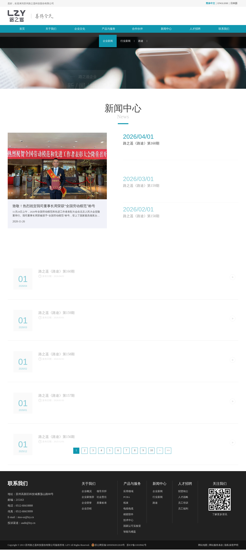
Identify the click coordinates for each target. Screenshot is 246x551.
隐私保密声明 (231, 546)
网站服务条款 (216, 546)
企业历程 (87, 509)
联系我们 (224, 28)
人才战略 (183, 498)
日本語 (233, 3)
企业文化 (79, 28)
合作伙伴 (137, 28)
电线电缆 (128, 509)
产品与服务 (108, 28)
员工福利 (183, 509)
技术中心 (128, 521)
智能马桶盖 (129, 533)
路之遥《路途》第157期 (56, 416)
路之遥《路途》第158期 (56, 374)
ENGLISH (223, 3)
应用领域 (128, 492)
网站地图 (202, 546)
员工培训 (183, 504)
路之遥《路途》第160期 (141, 147)
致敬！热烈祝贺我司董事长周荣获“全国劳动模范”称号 (53, 206)
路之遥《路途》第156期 (56, 457)
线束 (125, 504)
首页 (22, 28)
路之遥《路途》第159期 (141, 198)
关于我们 (51, 28)
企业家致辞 (88, 498)
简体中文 (210, 3)
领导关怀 (102, 492)
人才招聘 (195, 28)
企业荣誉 (87, 504)
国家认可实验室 (132, 527)
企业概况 (87, 492)
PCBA (126, 498)
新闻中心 (166, 28)
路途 (140, 40)
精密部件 (128, 515)
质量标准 (102, 504)
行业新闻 (125, 40)
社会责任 (102, 498)
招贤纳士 (183, 492)
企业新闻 (108, 40)
